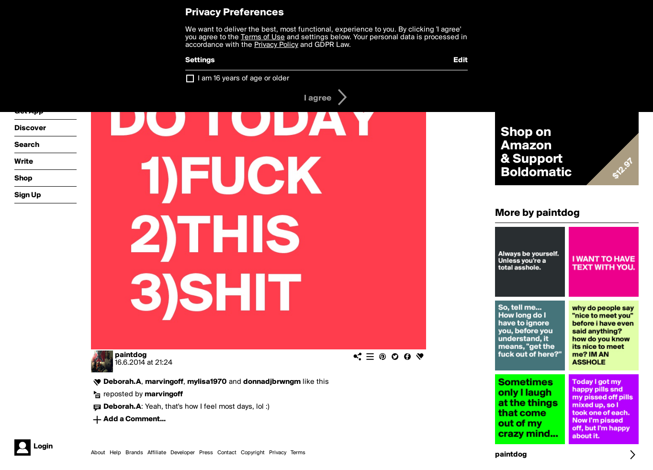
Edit (460, 60)
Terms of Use (263, 37)
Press (206, 453)
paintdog (130, 355)
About (98, 453)
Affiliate (156, 453)
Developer (182, 453)
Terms (298, 453)
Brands (134, 453)
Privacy (277, 453)
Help (115, 453)
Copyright (253, 453)
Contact (226, 453)
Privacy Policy (276, 45)
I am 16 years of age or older (243, 78)
